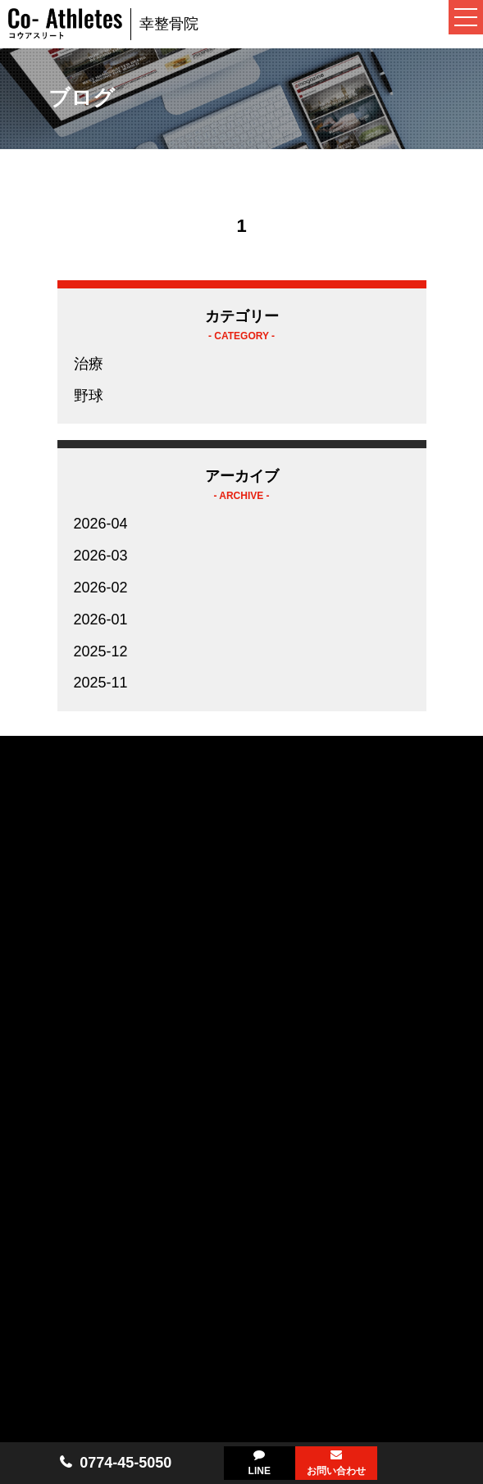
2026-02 (101, 587)
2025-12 (101, 651)
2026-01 (101, 619)
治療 (88, 364)
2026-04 (101, 523)
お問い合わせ (336, 1471)
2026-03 (101, 555)
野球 (88, 396)
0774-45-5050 (125, 1463)
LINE (259, 1471)
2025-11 (101, 682)
